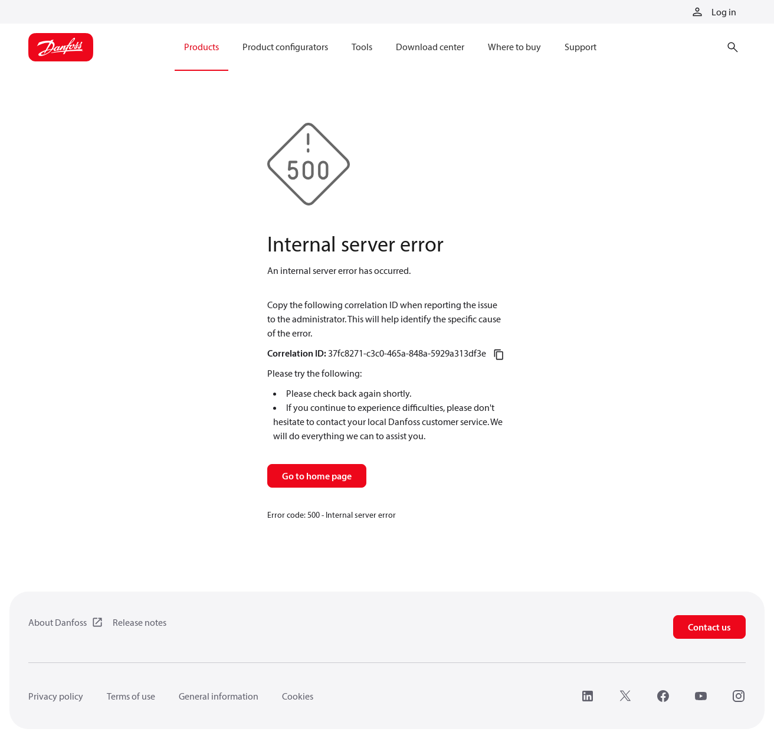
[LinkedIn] (587, 696)
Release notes (139, 622)
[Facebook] (663, 696)
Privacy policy (55, 696)
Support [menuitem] (580, 47)
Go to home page (317, 476)
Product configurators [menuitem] (285, 47)
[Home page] (60, 47)
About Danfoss (57, 622)
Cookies (297, 696)
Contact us (709, 627)
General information (218, 696)
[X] (625, 696)
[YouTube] (701, 696)
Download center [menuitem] (430, 47)
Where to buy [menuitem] (514, 47)
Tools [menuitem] (362, 47)
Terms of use (131, 696)
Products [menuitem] (201, 47)
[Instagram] (739, 696)
